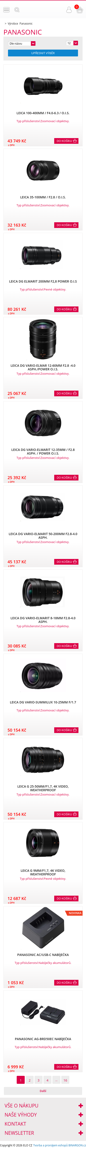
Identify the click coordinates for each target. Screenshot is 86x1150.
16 (65, 1080)
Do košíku (64, 141)
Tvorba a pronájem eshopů (50, 1145)
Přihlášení (69, 10)
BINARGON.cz (77, 1145)
